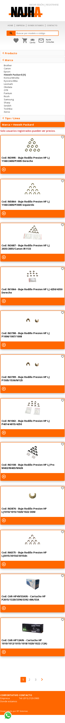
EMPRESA (20, 25)
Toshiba (8, 108)
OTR (6, 90)
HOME (10, 25)
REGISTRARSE (52, 4)
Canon (7, 68)
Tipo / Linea (11, 118)
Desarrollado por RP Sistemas (14, 711)
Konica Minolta (11, 77)
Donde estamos (8, 701)
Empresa (5, 698)
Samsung (9, 99)
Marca (7, 60)
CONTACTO (52, 25)
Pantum (8, 93)
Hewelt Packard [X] (15, 74)
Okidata (8, 87)
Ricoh (7, 96)
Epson (7, 71)
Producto (9, 53)
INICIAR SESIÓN (36, 4)
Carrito (32, 41)
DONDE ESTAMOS (36, 25)
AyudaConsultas (50, 40)
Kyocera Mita (11, 80)
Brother (8, 65)
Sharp (7, 102)
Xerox (7, 111)
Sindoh (7, 105)
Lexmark (8, 83)
